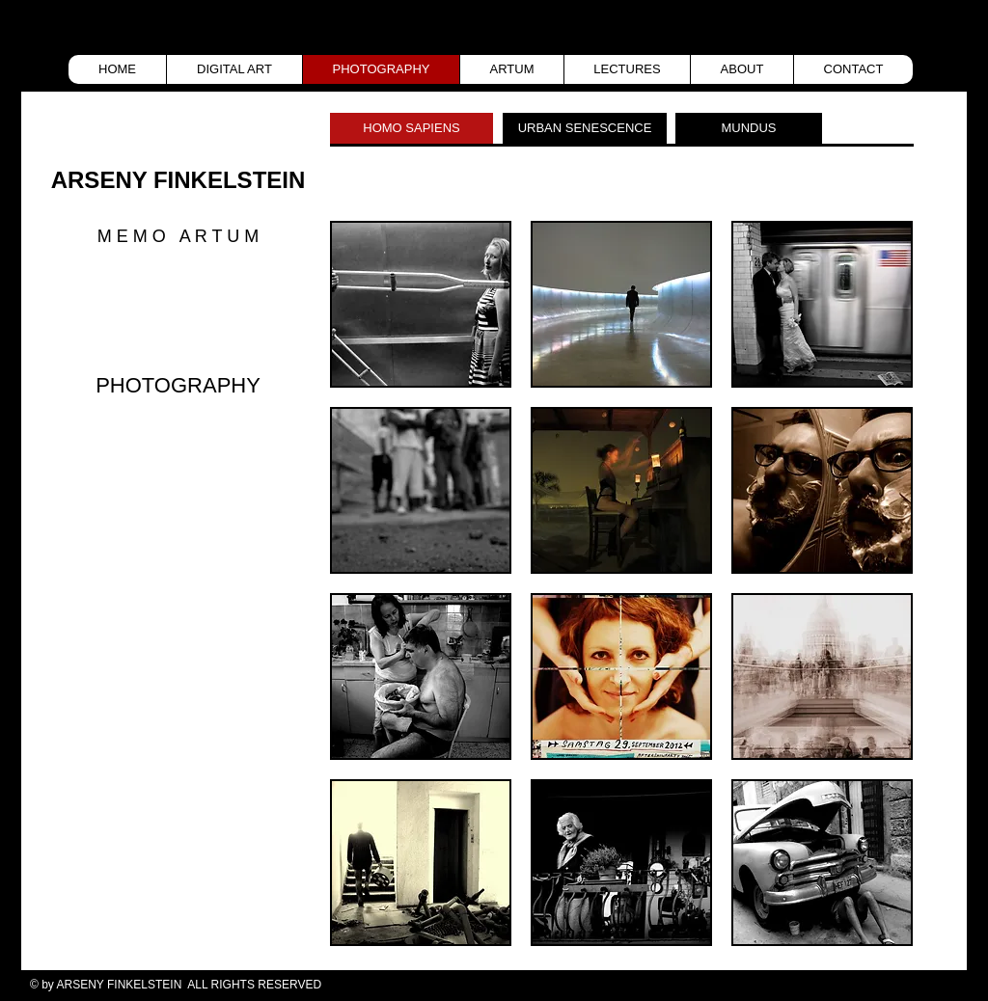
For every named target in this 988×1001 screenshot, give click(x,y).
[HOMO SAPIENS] (411, 128)
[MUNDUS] (748, 128)
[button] (420, 304)
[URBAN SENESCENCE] (585, 128)
